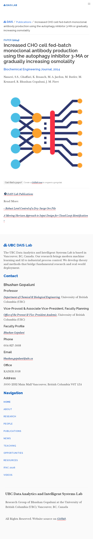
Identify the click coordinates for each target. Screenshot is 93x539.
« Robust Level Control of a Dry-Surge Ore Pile (30, 208)
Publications (12, 431)
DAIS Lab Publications (18, 194)
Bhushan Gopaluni (14, 332)
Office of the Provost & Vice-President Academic (30, 314)
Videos (8, 475)
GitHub (61, 518)
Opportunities (13, 453)
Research (10, 416)
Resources (11, 460)
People (8, 423)
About (8, 409)
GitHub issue (37, 182)
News (7, 438)
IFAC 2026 (9, 467)
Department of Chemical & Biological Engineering (32, 297)
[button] (89, 4)
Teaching (10, 445)
